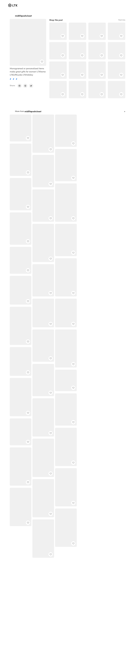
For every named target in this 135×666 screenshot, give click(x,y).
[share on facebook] (19, 86)
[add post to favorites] (42, 62)
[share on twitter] (31, 86)
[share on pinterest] (25, 86)
